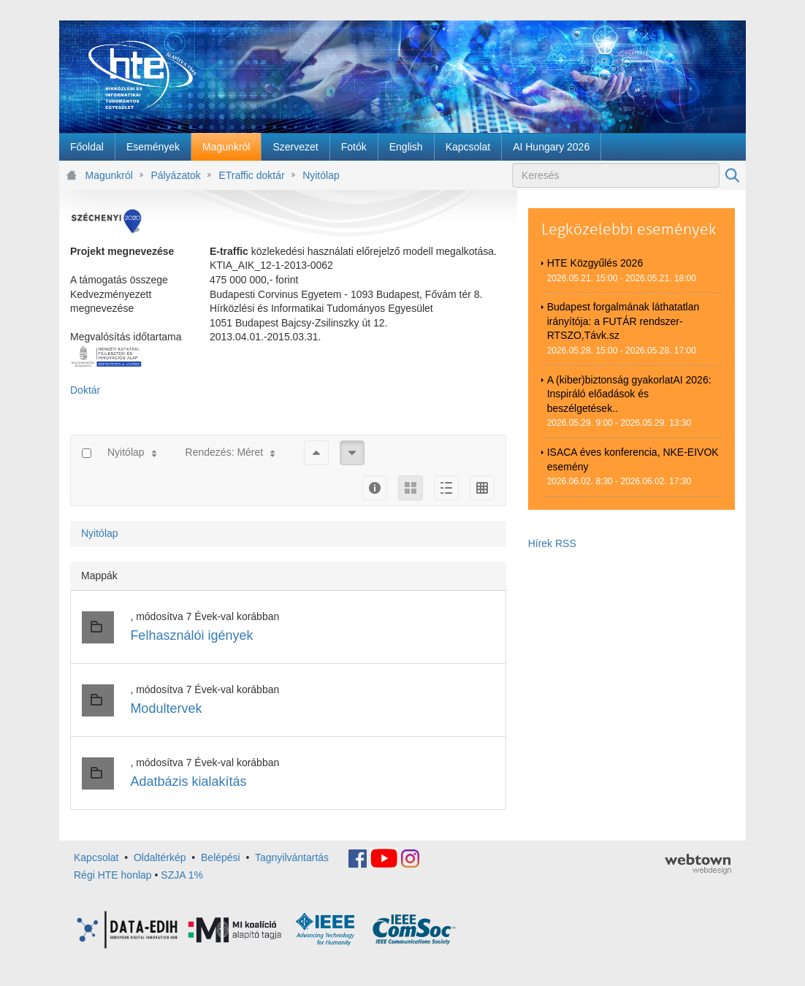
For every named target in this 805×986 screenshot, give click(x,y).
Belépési (220, 857)
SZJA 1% (182, 875)
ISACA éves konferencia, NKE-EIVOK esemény (633, 459)
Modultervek (166, 708)
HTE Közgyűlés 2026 (595, 263)
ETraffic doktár (251, 175)
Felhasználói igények (191, 635)
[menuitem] (87, 147)
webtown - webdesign (698, 864)
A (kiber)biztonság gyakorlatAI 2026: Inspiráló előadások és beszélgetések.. (629, 394)
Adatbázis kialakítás (188, 781)
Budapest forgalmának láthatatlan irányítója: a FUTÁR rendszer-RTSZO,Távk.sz (623, 321)
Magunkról (109, 175)
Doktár (85, 390)
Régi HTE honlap (113, 875)
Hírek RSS (552, 543)
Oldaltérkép (160, 857)
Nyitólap (321, 175)
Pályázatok (175, 175)
